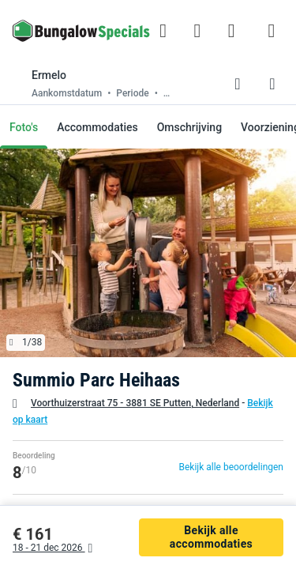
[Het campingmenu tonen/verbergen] (271, 30)
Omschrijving (189, 127)
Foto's (23, 127)
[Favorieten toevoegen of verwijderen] (238, 84)
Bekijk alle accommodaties (211, 537)
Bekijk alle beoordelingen (230, 467)
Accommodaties (97, 127)
